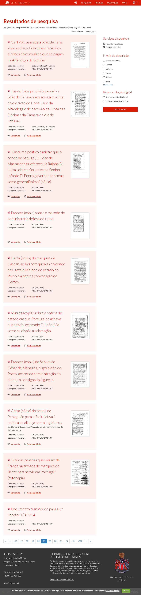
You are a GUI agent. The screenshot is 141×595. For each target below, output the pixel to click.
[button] (125, 3)
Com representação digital (117, 101)
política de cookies (112, 590)
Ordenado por (77, 31)
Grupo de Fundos (113, 60)
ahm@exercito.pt (11, 583)
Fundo (108, 73)
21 (44, 541)
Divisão (109, 64)
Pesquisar (86, 3)
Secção (109, 77)
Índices (99, 3)
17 (21, 541)
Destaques (112, 3)
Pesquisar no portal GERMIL (62, 579)
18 (27, 541)
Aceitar (126, 590)
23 (55, 541)
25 (67, 541)
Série (108, 81)
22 (50, 541)
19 (33, 541)
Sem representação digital (117, 97)
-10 (15, 541)
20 (38, 541)
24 (61, 541)
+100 (80, 541)
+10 (72, 541)
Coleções (109, 69)
